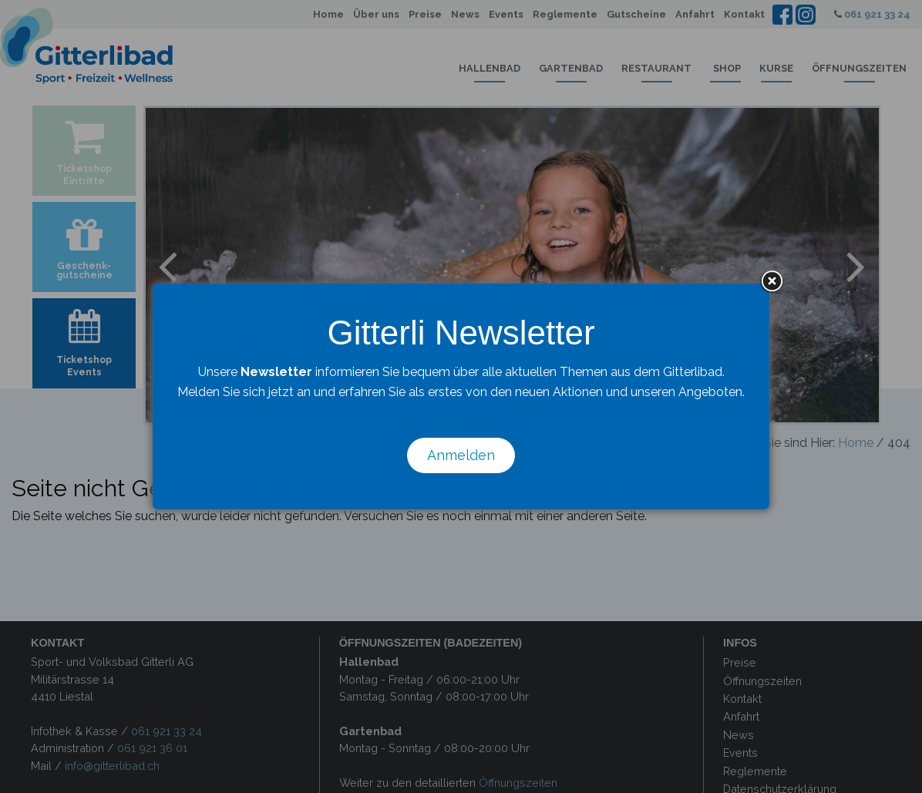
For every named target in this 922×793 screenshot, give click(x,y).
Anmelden (461, 455)
